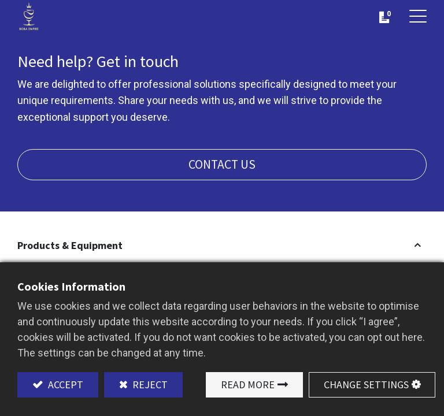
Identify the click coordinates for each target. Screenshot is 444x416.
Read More (248, 384)
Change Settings (366, 384)
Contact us (222, 164)
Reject (149, 384)
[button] (222, 245)
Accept (64, 384)
